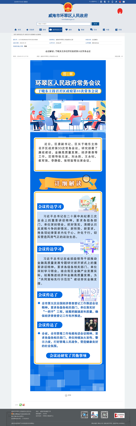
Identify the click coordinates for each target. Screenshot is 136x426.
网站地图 (94, 423)
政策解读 (33, 34)
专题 (106, 29)
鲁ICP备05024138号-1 (17, 416)
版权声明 (115, 423)
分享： (17, 405)
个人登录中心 (93, 1)
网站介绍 (100, 423)
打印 (68, 395)
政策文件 (27, 34)
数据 (81, 29)
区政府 (30, 29)
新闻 (42, 29)
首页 (17, 29)
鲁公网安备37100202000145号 (20, 414)
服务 (68, 29)
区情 (118, 29)
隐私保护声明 (108, 423)
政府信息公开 (55, 29)
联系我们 (122, 423)
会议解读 (38, 34)
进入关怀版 (120, 11)
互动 (93, 29)
